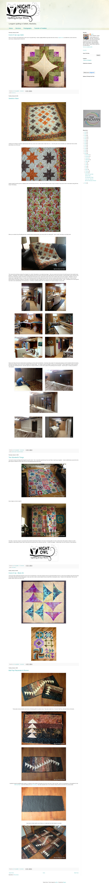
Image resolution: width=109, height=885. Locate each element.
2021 (85, 140)
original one (60, 37)
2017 (85, 146)
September (87, 159)
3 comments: (22, 664)
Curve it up (13, 92)
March (86, 169)
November (87, 156)
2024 (85, 135)
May (86, 166)
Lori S (92, 34)
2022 (85, 138)
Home (11, 28)
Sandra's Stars (14, 98)
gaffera (56, 882)
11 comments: (21, 565)
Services (18, 28)
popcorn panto (14, 451)
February (87, 171)
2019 (85, 143)
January (86, 172)
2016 (85, 148)
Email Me (84, 50)
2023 (85, 137)
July (86, 162)
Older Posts (76, 872)
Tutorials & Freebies (40, 28)
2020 (85, 141)
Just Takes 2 (14, 567)
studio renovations (20, 451)
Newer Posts (11, 872)
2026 (85, 132)
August (86, 161)
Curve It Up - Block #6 (16, 573)
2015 (85, 150)
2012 (85, 183)
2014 (85, 151)
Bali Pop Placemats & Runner (19, 670)
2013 (85, 153)
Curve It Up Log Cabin (16, 35)
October (86, 158)
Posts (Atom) (16, 874)
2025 (85, 133)
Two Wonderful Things (16, 457)
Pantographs (27, 28)
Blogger (64, 882)
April (86, 167)
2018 (85, 145)
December (87, 154)
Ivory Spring (34, 784)
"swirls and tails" (17, 784)
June (86, 164)
